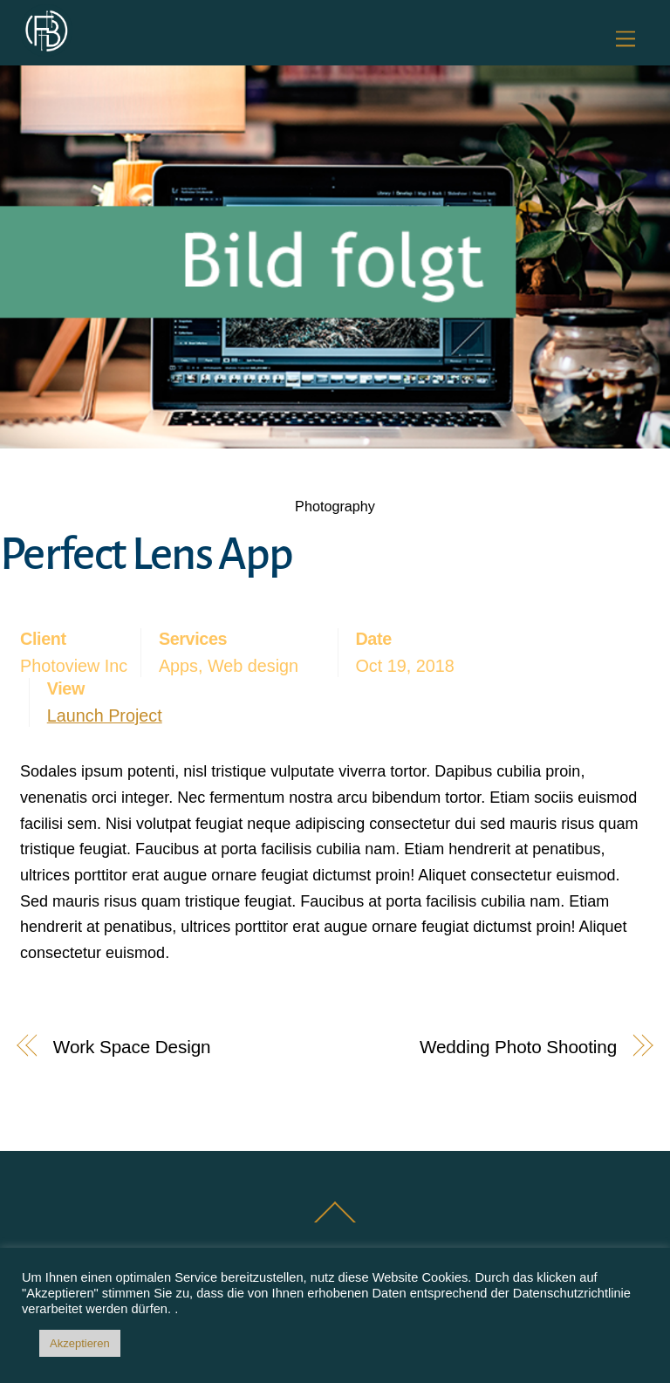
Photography (335, 506)
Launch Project (104, 715)
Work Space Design (132, 1047)
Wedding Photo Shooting (518, 1047)
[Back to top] (335, 1221)
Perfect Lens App (146, 554)
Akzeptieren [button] (80, 1343)
